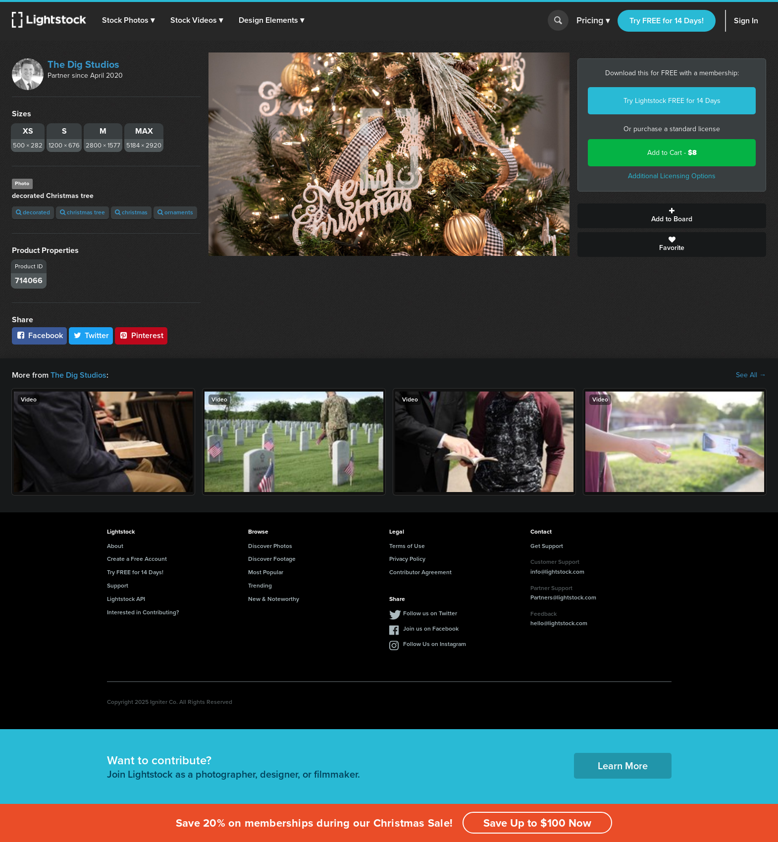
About (115, 546)
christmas (131, 212)
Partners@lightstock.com (563, 597)
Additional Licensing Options (672, 176)
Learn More (623, 765)
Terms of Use (407, 546)
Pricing (593, 21)
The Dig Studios (83, 64)
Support (117, 585)
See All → (751, 375)
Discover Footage (272, 558)
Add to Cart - (672, 153)
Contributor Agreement (420, 572)
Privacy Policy (407, 558)
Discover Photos (270, 546)
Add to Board (671, 215)
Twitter (91, 335)
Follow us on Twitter (430, 613)
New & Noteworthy (273, 598)
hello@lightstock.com (558, 623)
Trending (260, 585)
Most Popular (265, 572)
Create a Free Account (137, 558)
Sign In (746, 20)
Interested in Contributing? (143, 612)
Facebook (39, 335)
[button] (128, 20)
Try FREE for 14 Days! (666, 20)
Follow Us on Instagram (434, 644)
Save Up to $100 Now (537, 823)
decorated (33, 212)
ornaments (175, 212)
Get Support (546, 546)
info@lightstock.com (557, 571)
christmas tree (82, 212)
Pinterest (141, 335)
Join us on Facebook (431, 628)
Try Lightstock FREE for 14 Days (672, 101)
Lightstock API (126, 598)
